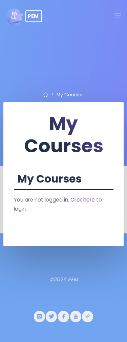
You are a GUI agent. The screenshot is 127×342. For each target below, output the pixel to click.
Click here (82, 199)
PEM (33, 16)
